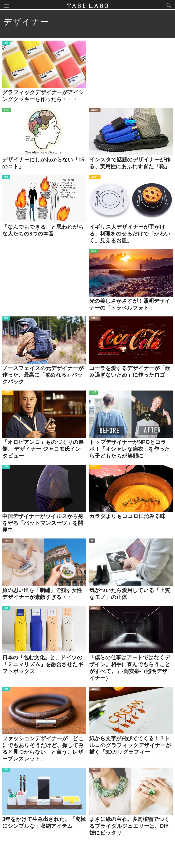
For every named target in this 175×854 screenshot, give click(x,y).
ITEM (6, 44)
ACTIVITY (95, 179)
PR (92, 542)
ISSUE (6, 111)
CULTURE (95, 111)
